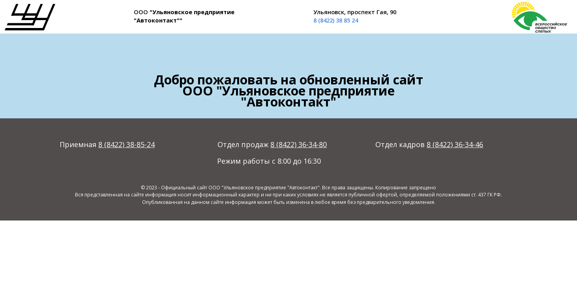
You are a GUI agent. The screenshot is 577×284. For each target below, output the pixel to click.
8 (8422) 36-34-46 (455, 144)
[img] (30, 17)
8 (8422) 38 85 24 (335, 20)
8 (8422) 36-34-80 (298, 144)
